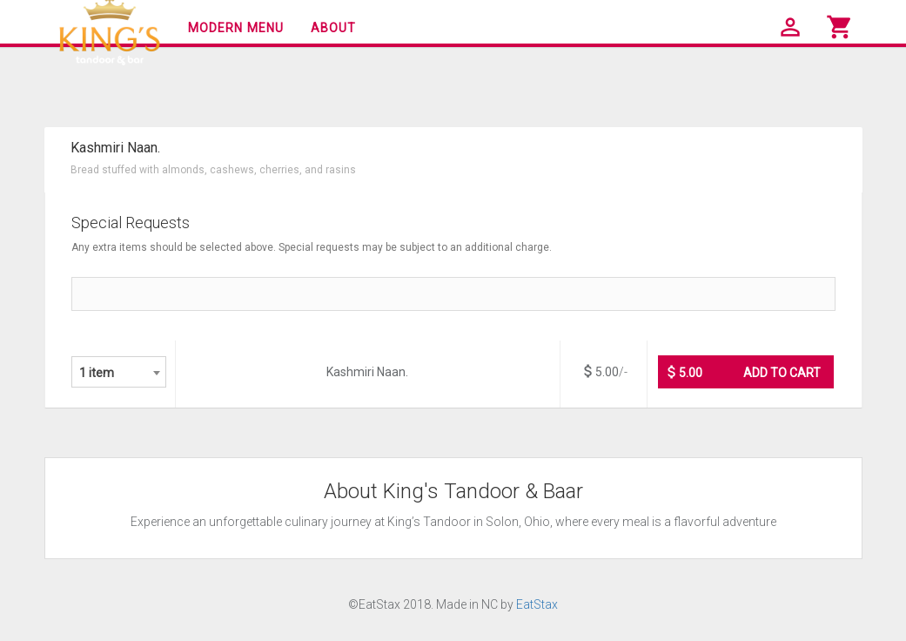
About (334, 28)
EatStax (537, 604)
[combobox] (118, 372)
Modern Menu (236, 28)
